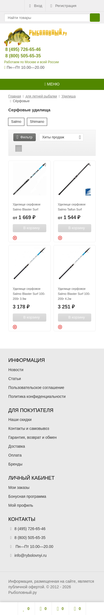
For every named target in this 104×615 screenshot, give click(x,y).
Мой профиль (20, 505)
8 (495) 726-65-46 (18, 49)
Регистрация (62, 6)
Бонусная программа (27, 496)
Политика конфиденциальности (37, 396)
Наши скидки (20, 419)
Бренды (15, 464)
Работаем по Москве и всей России (31, 62)
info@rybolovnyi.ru (30, 555)
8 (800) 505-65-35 (18, 55)
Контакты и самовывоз (28, 428)
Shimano (37, 121)
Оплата (15, 455)
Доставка (16, 446)
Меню (51, 84)
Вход (35, 6)
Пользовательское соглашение (36, 387)
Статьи (14, 378)
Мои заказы (18, 487)
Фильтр (24, 137)
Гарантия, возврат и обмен (32, 437)
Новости (15, 369)
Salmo (16, 121)
